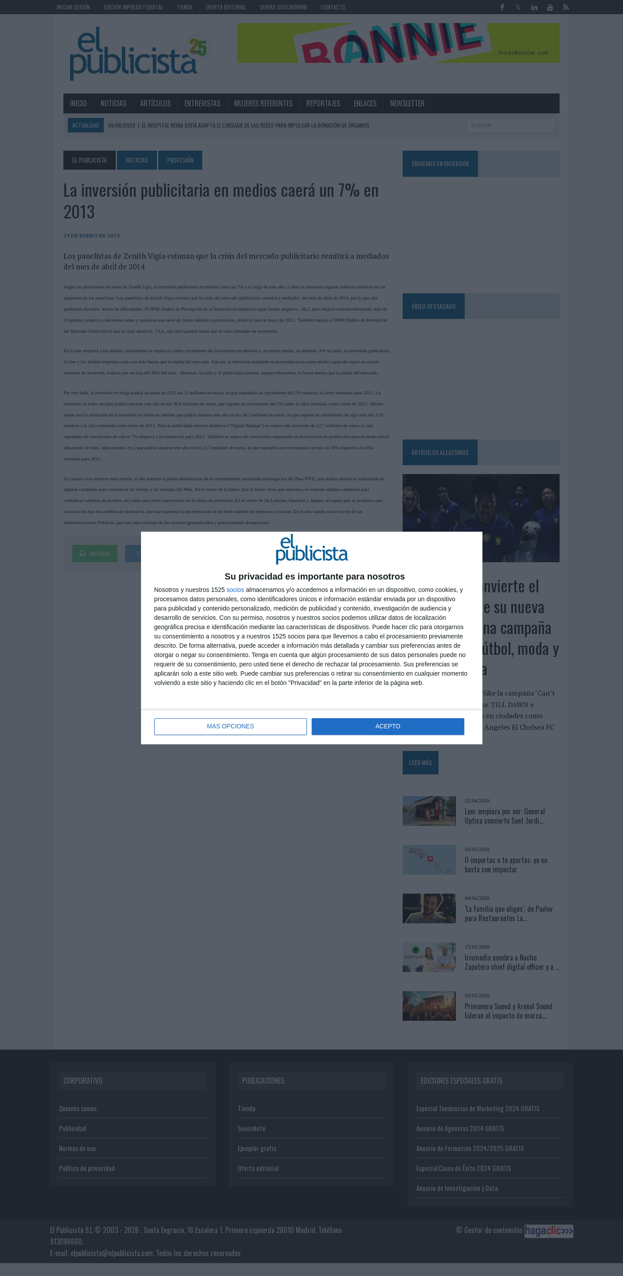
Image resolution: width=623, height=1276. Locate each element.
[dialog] (311, 638)
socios (235, 590)
